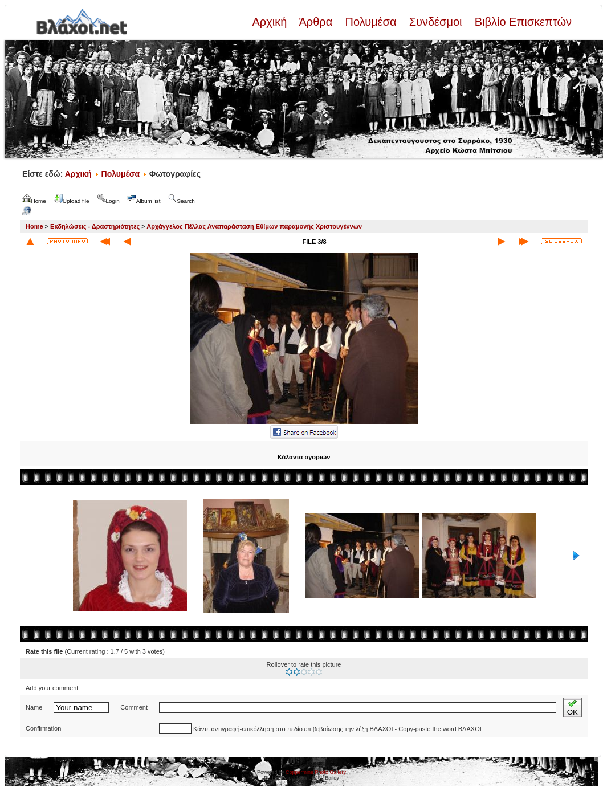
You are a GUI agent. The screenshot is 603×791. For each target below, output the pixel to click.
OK (572, 707)
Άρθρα (316, 21)
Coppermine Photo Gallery (316, 772)
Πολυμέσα (371, 21)
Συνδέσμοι (435, 21)
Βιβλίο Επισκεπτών (521, 21)
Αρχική (271, 21)
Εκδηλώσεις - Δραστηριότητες (95, 226)
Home (34, 226)
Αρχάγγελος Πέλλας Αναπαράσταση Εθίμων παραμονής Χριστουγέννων (254, 226)
